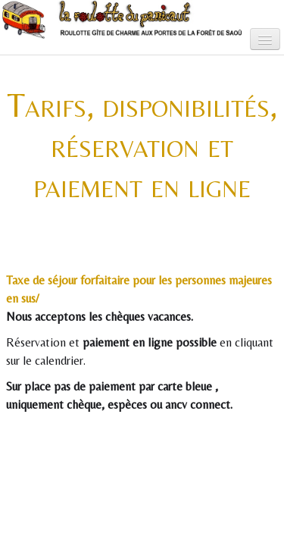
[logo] (23, 32)
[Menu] (265, 39)
